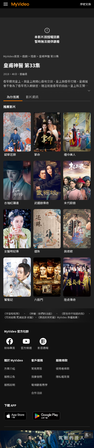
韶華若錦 (10, 154)
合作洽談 (36, 393)
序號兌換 (85, 4)
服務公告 (9, 377)
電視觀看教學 (39, 385)
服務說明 (9, 385)
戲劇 (25, 56)
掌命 (37, 154)
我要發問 (36, 377)
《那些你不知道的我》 (73, 313)
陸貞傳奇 (70, 299)
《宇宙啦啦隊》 (12, 313)
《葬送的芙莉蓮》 (47, 317)
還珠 (37, 251)
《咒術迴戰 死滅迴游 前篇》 (19, 317)
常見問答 (36, 368)
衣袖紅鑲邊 (11, 203)
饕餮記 (8, 299)
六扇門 (38, 299)
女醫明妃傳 (11, 251)
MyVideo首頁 (11, 56)
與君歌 (68, 251)
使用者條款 (62, 368)
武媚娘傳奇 (41, 203)
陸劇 (33, 56)
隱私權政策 (62, 377)
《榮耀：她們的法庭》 (40, 313)
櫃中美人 (70, 154)
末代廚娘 (70, 203)
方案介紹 (9, 368)
